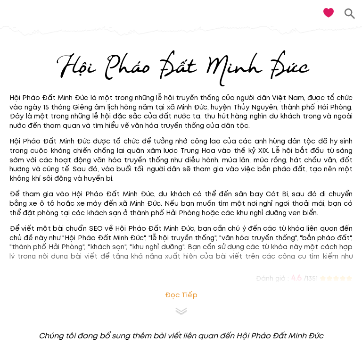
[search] (350, 14)
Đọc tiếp (181, 295)
